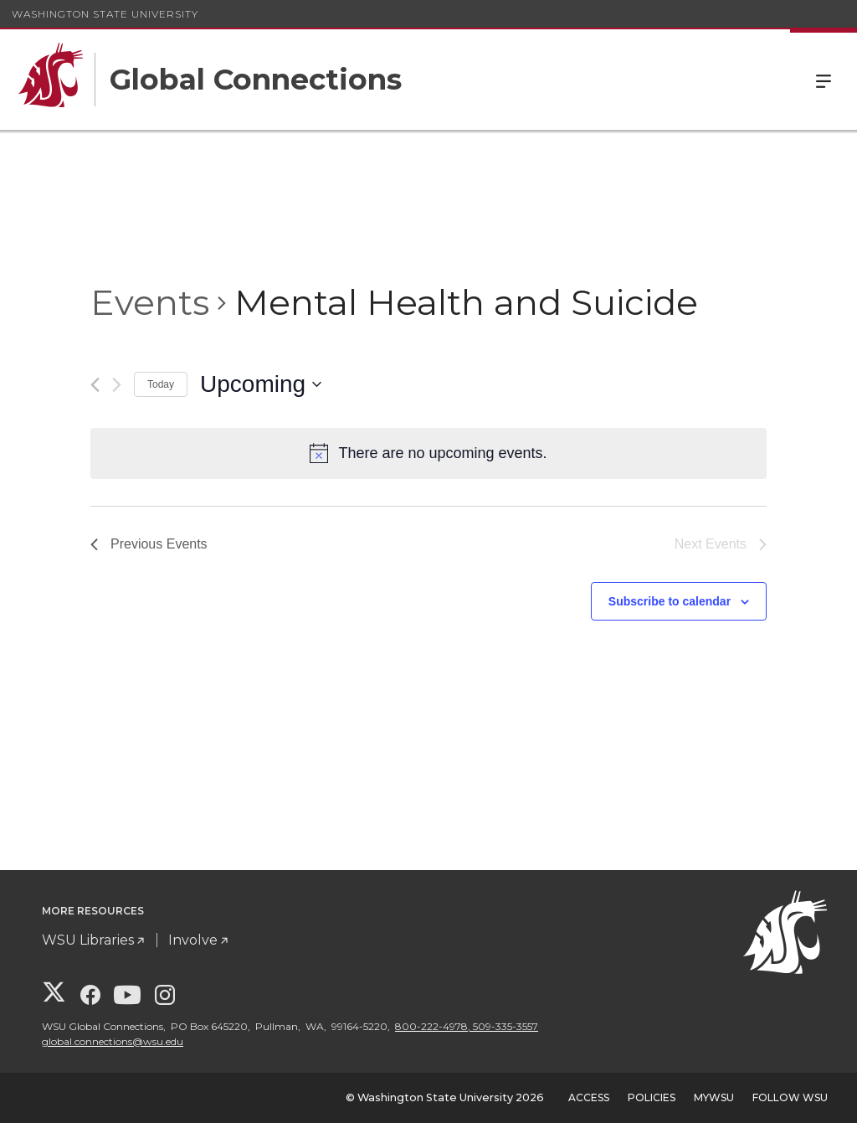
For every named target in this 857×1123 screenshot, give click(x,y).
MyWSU (714, 1097)
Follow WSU (790, 1097)
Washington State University (105, 14)
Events (149, 302)
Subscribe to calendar (669, 601)
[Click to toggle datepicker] (260, 384)
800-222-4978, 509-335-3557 (466, 1026)
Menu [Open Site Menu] (823, 79)
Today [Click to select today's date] (160, 384)
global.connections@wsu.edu (112, 1041)
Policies (651, 1097)
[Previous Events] (95, 385)
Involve (193, 940)
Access (588, 1097)
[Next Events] (116, 385)
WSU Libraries (88, 940)
